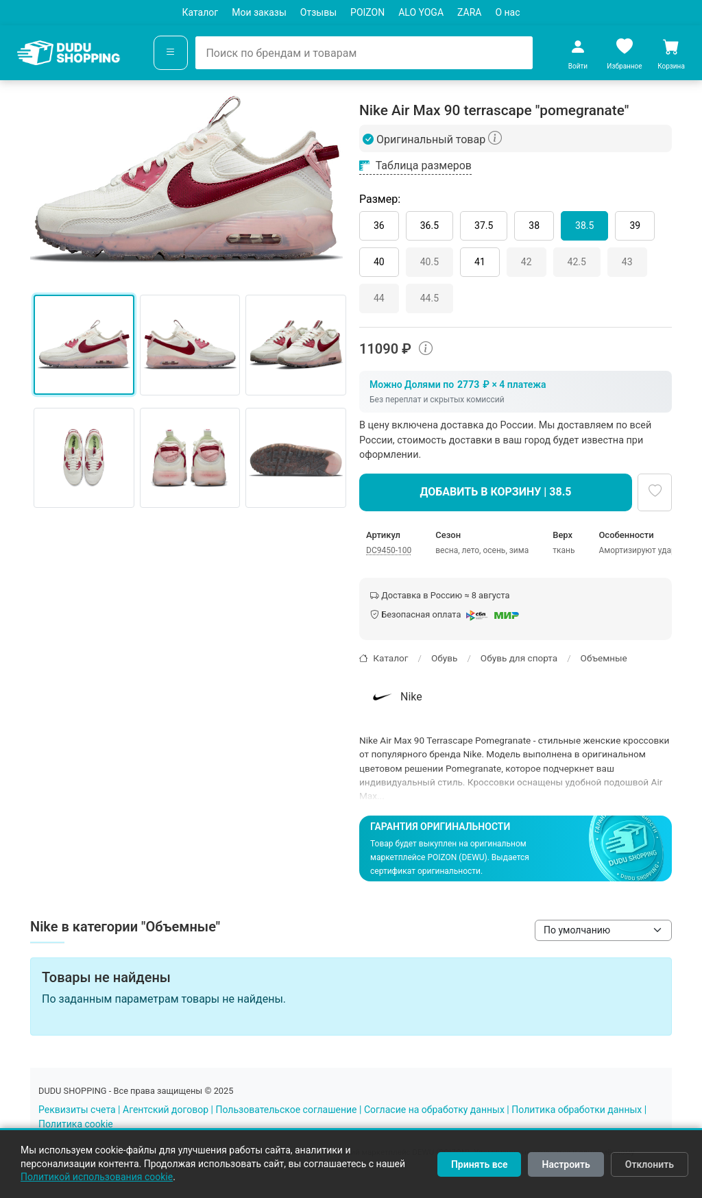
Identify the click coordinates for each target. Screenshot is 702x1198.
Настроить (566, 1164)
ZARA (469, 12)
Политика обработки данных (576, 1109)
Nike (395, 697)
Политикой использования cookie (97, 1176)
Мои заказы (259, 12)
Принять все (479, 1164)
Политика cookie (75, 1123)
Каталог (200, 12)
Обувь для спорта (519, 657)
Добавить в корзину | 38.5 (496, 491)
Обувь (444, 657)
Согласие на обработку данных (434, 1109)
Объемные (604, 657)
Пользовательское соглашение (285, 1109)
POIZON (367, 12)
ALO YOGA (421, 12)
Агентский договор (165, 1109)
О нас (507, 12)
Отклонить (649, 1164)
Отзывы (318, 12)
